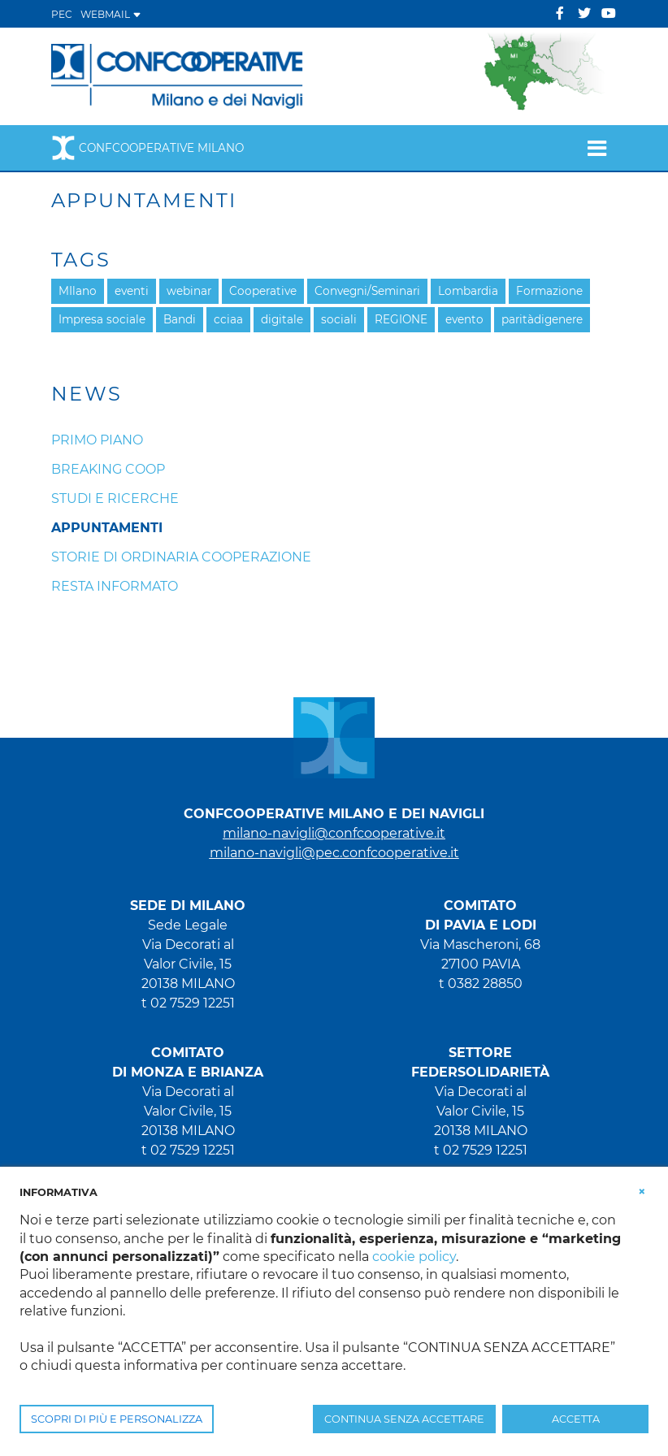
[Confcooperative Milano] (177, 75)
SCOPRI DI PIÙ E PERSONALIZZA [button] (116, 1419)
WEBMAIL (110, 14)
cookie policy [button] (414, 1256)
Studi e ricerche (115, 498)
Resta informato (114, 586)
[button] (641, 1191)
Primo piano (97, 440)
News (87, 394)
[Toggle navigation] (597, 147)
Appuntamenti (107, 527)
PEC (61, 14)
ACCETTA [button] (576, 1419)
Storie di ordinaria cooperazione (181, 557)
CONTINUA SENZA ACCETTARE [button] (404, 1419)
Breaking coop (108, 469)
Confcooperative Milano (147, 148)
